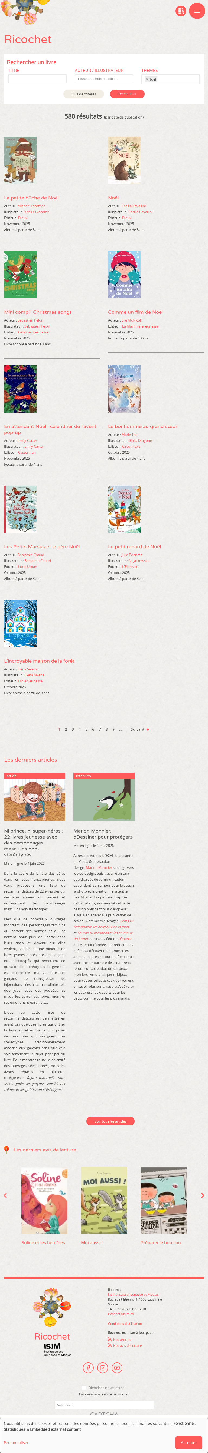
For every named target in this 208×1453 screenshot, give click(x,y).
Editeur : (10, 217)
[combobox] (104, 78)
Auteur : (10, 205)
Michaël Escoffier (31, 205)
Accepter (189, 1442)
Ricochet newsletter (106, 1388)
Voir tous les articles (110, 1121)
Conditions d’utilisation (125, 1323)
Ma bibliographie (181, 11)
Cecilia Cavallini (134, 205)
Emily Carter (27, 440)
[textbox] (106, 79)
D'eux (22, 217)
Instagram (102, 1367)
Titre (13, 70)
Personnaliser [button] (16, 1442)
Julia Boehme (132, 554)
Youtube (117, 1367)
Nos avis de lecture (127, 1345)
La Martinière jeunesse (140, 326)
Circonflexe (131, 446)
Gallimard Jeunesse (33, 332)
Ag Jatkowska (139, 560)
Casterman (27, 452)
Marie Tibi (129, 434)
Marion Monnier (99, 867)
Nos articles (122, 1339)
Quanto (126, 938)
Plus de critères (84, 94)
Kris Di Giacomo (37, 211)
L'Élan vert (130, 566)
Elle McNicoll (132, 320)
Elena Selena (28, 669)
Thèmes (149, 70)
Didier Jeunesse (30, 681)
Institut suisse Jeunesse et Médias (57, 1349)
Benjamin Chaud (31, 554)
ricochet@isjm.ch (121, 1314)
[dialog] (104, 1435)
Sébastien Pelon (30, 320)
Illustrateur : (14, 211)
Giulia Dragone (140, 440)
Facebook (88, 1367)
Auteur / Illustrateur (99, 70)
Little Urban (27, 566)
